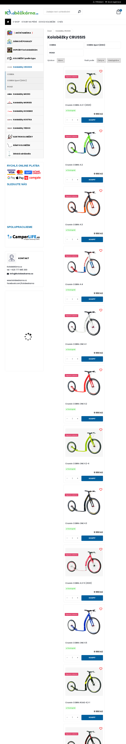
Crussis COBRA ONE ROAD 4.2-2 (101, 463)
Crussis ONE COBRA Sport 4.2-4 (65, 710)
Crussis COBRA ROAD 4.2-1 (62, 403)
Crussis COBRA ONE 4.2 (97, 224)
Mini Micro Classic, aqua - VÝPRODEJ (31, 301)
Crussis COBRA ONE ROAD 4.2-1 (64, 463)
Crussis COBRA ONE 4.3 (97, 284)
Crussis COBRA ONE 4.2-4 (62, 284)
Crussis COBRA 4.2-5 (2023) (63, 344)
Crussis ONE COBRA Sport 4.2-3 (101, 647)
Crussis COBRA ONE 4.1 (60, 224)
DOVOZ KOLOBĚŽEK (47, 22)
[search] (79, 11)
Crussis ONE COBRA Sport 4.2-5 (101, 710)
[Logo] (21, 12)
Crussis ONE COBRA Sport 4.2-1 (101, 585)
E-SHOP (16, 22)
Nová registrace (114, 2)
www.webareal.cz (73, 741)
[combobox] (101, 60)
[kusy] (56, 120)
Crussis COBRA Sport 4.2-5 (62, 585)
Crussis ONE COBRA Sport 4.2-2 (64, 647)
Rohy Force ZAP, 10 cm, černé (30, 351)
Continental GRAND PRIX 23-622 (31, 327)
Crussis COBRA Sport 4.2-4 (99, 523)
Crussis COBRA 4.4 (95, 165)
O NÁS (60, 22)
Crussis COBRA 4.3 (58, 165)
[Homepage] (8, 22)
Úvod (49, 31)
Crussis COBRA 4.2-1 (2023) (63, 105)
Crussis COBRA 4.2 (95, 105)
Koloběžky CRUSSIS (63, 31)
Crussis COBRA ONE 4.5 (98, 344)
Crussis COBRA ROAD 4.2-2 (99, 403)
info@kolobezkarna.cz (21, 273)
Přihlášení (99, 2)
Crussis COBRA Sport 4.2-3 (62, 523)
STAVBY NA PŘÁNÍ (29, 22)
